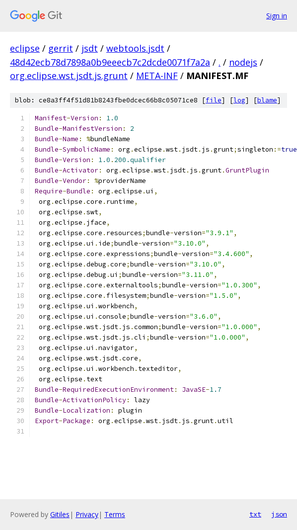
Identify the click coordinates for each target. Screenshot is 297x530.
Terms (114, 514)
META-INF (157, 76)
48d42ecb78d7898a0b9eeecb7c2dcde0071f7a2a (110, 62)
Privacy (86, 514)
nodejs (243, 62)
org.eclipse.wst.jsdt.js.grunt (69, 76)
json (279, 514)
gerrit (60, 48)
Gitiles (60, 514)
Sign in (276, 15)
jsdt (89, 48)
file (214, 100)
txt (255, 514)
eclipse (25, 48)
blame (267, 100)
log (239, 100)
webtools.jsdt (135, 48)
